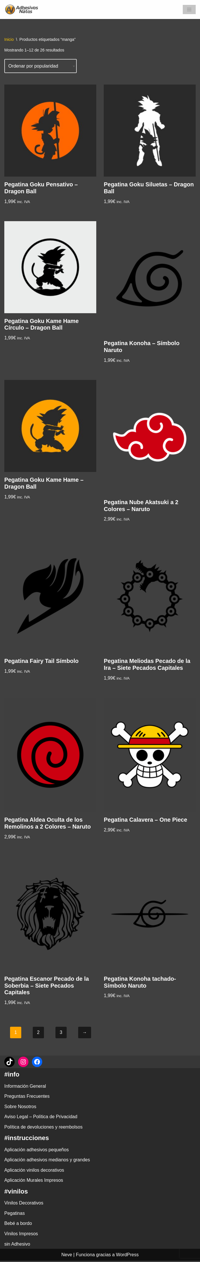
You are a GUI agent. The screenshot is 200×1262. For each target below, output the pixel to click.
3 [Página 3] (61, 1033)
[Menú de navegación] (189, 9)
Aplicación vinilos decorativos (34, 1171)
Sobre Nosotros (20, 1107)
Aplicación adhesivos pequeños (36, 1150)
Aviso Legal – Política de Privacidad (40, 1118)
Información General (25, 1087)
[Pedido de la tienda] (40, 66)
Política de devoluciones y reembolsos (43, 1128)
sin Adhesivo (17, 1245)
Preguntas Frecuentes (26, 1097)
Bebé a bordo (18, 1224)
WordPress (127, 1255)
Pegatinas (14, 1214)
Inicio (9, 39)
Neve (66, 1255)
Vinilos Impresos (21, 1234)
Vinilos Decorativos (23, 1204)
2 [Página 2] (38, 1033)
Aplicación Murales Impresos (33, 1181)
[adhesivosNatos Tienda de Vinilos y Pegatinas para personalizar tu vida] (23, 9)
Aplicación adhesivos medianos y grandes (47, 1160)
